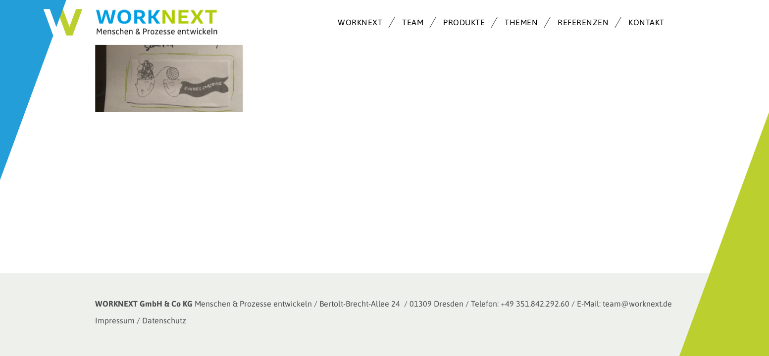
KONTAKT (646, 22)
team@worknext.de (637, 303)
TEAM (412, 22)
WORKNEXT (360, 22)
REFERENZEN (583, 22)
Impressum (115, 320)
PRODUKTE (464, 22)
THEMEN (521, 22)
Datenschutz (164, 320)
